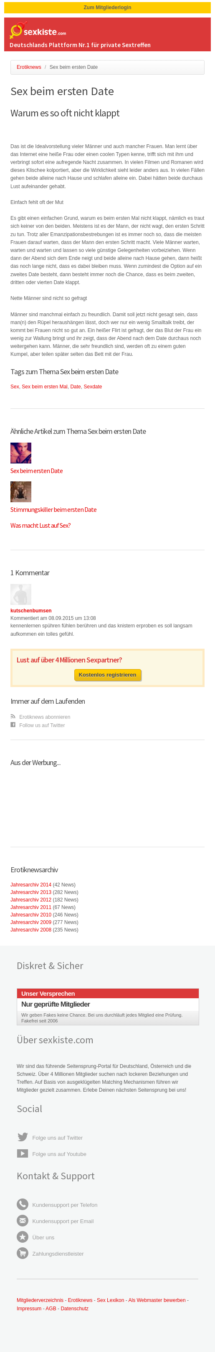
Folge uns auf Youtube (51, 1154)
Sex (14, 387)
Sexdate (92, 387)
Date (75, 387)
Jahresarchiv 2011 (30, 907)
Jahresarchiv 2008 (30, 930)
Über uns (35, 1237)
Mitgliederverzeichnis (40, 1300)
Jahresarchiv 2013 (30, 892)
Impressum (29, 1309)
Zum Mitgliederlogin (108, 7)
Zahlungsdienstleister (50, 1254)
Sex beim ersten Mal (44, 387)
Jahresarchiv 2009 (30, 922)
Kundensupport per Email (55, 1221)
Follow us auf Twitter (37, 725)
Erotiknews (80, 1300)
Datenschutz (75, 1309)
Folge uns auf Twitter (50, 1138)
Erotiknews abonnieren (40, 717)
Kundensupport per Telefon (57, 1205)
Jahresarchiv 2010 (30, 915)
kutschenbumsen (31, 611)
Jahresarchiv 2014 (30, 885)
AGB (52, 1309)
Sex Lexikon (110, 1300)
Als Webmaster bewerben (156, 1300)
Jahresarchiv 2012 (30, 900)
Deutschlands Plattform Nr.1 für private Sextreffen (80, 45)
